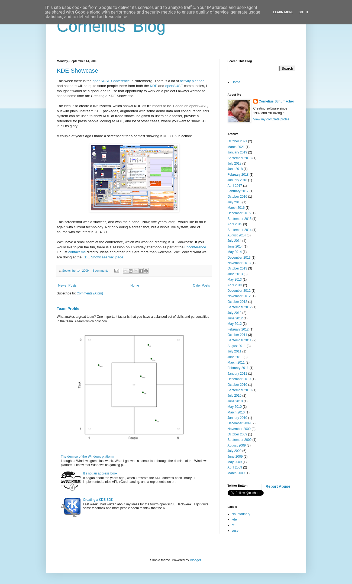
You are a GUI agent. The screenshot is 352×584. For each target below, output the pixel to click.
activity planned (192, 81)
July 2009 (234, 451)
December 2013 (239, 257)
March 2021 (236, 147)
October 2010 (237, 385)
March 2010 (236, 412)
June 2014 (235, 246)
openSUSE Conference (111, 81)
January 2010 (237, 418)
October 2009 (237, 434)
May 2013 (235, 279)
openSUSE (174, 86)
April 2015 (235, 224)
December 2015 (239, 213)
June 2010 (235, 401)
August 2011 (237, 346)
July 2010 (234, 395)
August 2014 (237, 235)
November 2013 (239, 263)
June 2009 (235, 456)
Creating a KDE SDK (98, 500)
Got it (304, 12)
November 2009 (239, 429)
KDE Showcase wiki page (103, 257)
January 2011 (237, 374)
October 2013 (237, 268)
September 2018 (240, 158)
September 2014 (240, 230)
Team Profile (68, 308)
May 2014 (235, 252)
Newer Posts (67, 285)
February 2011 (238, 368)
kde (234, 519)
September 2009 (240, 440)
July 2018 (234, 163)
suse (235, 530)
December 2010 (239, 379)
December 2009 (239, 423)
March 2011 (236, 362)
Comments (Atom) (90, 293)
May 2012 (235, 324)
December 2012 (239, 291)
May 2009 (235, 462)
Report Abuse (278, 486)
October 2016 (237, 196)
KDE (153, 86)
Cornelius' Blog (111, 26)
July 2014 (234, 241)
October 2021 (237, 141)
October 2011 (237, 335)
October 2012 (237, 302)
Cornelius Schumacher (276, 101)
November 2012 (239, 296)
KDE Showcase (77, 70)
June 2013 (235, 274)
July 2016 (234, 202)
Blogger (195, 560)
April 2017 (235, 186)
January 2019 (237, 152)
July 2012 (234, 313)
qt (233, 525)
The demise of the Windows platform (87, 456)
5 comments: (101, 270)
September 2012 (240, 307)
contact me (77, 252)
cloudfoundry (241, 514)
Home (134, 285)
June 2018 (235, 169)
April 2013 (235, 285)
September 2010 (240, 390)
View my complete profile (271, 119)
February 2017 (238, 191)
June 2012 (235, 318)
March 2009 (236, 473)
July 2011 (234, 351)
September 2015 (240, 219)
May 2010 (235, 407)
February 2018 (238, 175)
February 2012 (238, 329)
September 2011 (240, 340)
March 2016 (236, 208)
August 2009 (237, 445)
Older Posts (201, 285)
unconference (195, 247)
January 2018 (237, 180)
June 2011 (235, 357)
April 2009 (235, 467)
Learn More (283, 12)
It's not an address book (100, 473)
